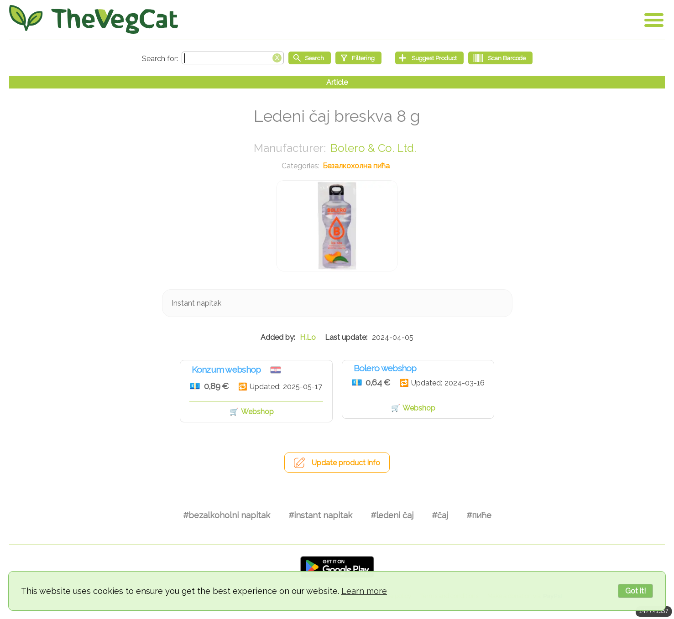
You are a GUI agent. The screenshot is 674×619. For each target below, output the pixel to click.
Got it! (635, 591)
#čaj (440, 515)
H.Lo (308, 337)
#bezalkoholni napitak (226, 515)
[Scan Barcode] (500, 58)
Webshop (257, 411)
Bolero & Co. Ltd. (373, 148)
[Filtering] (358, 58)
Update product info (346, 462)
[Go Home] (93, 19)
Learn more (364, 591)
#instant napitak (320, 515)
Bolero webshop (385, 368)
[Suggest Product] (429, 58)
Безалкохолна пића (356, 165)
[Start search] (309, 58)
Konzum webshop (226, 369)
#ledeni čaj (392, 515)
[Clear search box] (277, 57)
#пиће (478, 515)
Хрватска (275, 370)
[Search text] (233, 58)
